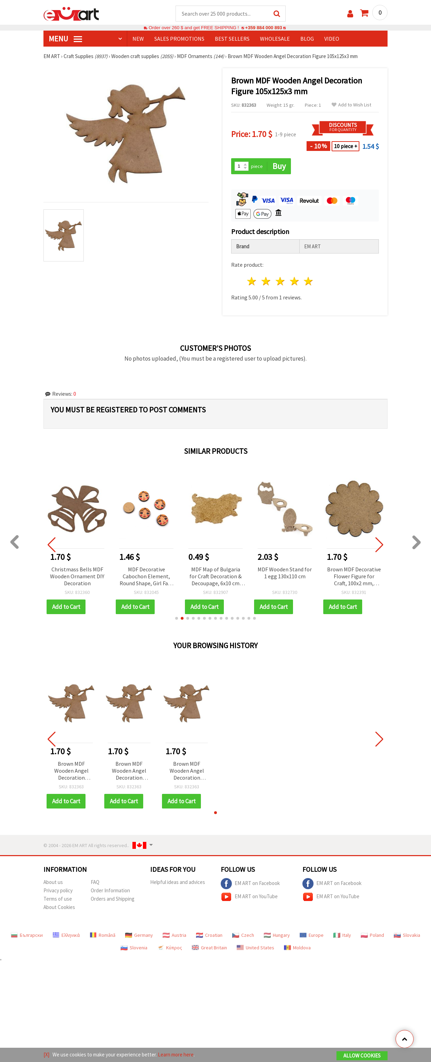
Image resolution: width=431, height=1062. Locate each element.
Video (331, 38)
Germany (139, 935)
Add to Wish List (351, 104)
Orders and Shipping (113, 898)
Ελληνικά (66, 935)
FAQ (95, 882)
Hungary (277, 935)
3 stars (280, 281)
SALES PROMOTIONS (179, 38)
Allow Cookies (362, 1055)
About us (53, 882)
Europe (312, 935)
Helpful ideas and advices (177, 882)
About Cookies (59, 907)
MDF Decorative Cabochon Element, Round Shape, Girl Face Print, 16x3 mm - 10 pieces (146, 577)
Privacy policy (58, 890)
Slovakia (407, 935)
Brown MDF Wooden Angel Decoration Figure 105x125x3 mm (71, 771)
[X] (46, 1054)
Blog (307, 38)
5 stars (309, 281)
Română (102, 935)
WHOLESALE (275, 38)
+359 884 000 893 (263, 27)
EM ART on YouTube (249, 896)
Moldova (297, 947)
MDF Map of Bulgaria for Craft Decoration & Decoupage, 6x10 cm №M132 (215, 577)
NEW (138, 38)
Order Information (110, 890)
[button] (176, 618)
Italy (342, 935)
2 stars (266, 281)
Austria (174, 935)
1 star (252, 281)
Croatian (209, 935)
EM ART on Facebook (250, 883)
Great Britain (209, 947)
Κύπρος (169, 947)
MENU (65, 38)
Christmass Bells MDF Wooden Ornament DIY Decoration (77, 576)
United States (255, 947)
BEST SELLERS (232, 38)
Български (27, 935)
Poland (372, 935)
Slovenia (134, 947)
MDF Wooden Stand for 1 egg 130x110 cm (285, 573)
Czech (243, 935)
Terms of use (57, 898)
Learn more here (176, 1054)
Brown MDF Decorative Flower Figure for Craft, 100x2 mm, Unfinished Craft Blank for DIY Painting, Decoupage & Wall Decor (354, 577)
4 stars (294, 281)
